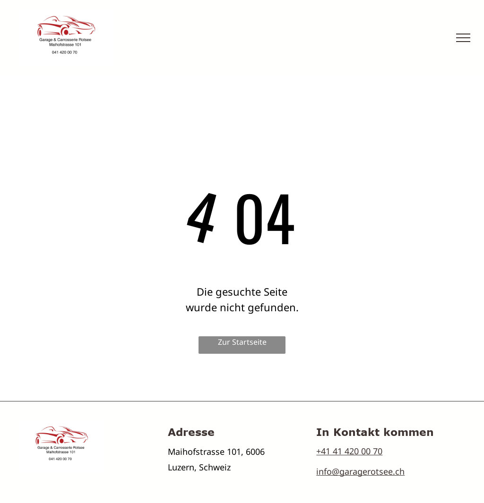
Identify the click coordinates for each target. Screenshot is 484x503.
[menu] (463, 38)
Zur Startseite (242, 342)
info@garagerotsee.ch (360, 471)
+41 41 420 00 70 (349, 451)
